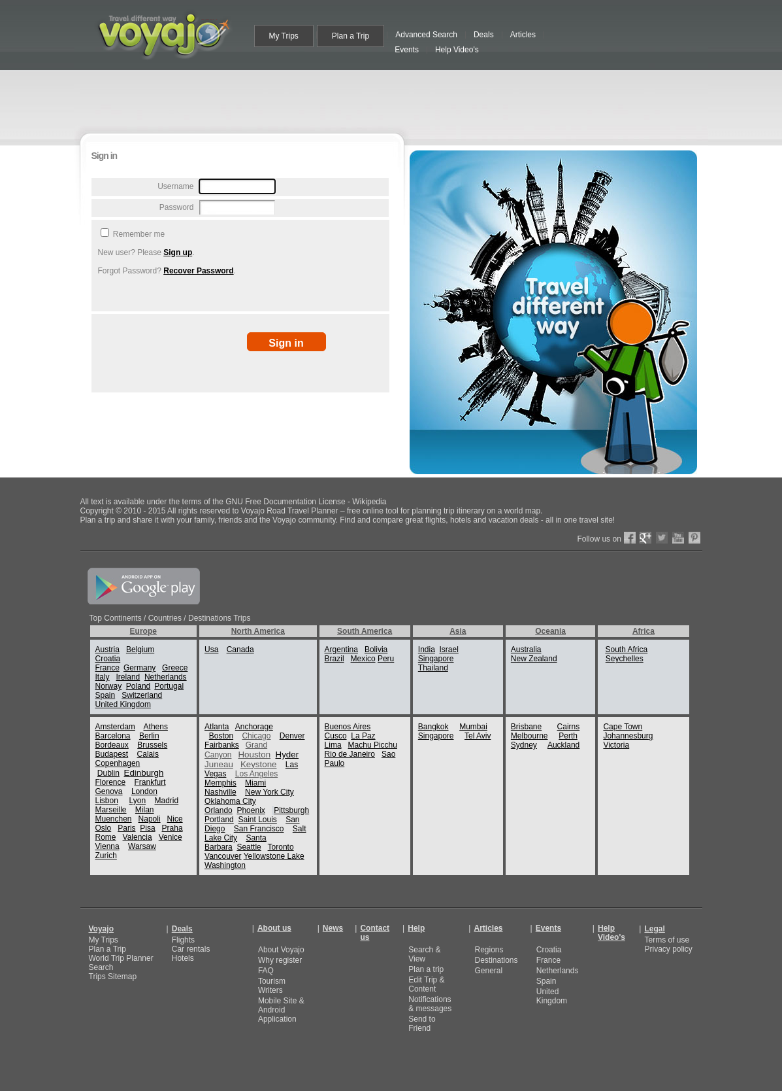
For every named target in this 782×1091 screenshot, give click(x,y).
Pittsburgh (291, 810)
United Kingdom (123, 704)
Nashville (220, 792)
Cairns (568, 726)
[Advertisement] (394, 99)
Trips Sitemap (113, 976)
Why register (280, 960)
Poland (138, 686)
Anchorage (254, 726)
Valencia (137, 837)
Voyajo (101, 928)
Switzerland (142, 695)
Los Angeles (256, 773)
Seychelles (625, 658)
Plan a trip (426, 969)
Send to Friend (421, 1023)
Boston (221, 735)
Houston (254, 754)
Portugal (169, 686)
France (107, 667)
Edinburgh (144, 773)
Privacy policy (668, 949)
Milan (144, 809)
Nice (175, 818)
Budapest (112, 754)
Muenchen (113, 818)
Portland (219, 819)
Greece (174, 667)
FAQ (266, 970)
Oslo (103, 828)
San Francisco (259, 828)
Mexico (363, 658)
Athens (156, 726)
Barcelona (113, 735)
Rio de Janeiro (350, 754)
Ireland (128, 677)
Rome (105, 837)
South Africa (626, 649)
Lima (333, 745)
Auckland (563, 745)
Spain (105, 695)
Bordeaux (112, 745)
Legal (654, 928)
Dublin (108, 773)
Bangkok (433, 726)
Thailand (433, 667)
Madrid (166, 800)
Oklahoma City (230, 801)
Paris (126, 828)
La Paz (363, 735)
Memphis (220, 783)
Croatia (108, 658)
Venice (170, 837)
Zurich (106, 855)
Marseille (111, 809)
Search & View (424, 954)
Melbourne (529, 735)
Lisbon (106, 800)
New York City (269, 792)
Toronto (281, 847)
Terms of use (666, 939)
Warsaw (142, 846)
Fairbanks (221, 745)
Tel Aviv (477, 735)
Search (101, 967)
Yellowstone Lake (274, 856)
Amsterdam (115, 726)
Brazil (334, 658)
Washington (225, 865)
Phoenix (250, 810)
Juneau (218, 764)
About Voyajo (281, 949)
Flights (183, 939)
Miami (255, 783)
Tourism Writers (271, 986)
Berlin (149, 735)
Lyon (137, 800)
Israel (449, 649)
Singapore (436, 658)
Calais (148, 754)
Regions (488, 949)
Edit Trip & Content (426, 984)
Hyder (287, 754)
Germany (139, 667)
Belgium (140, 649)
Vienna (107, 846)
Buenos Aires (348, 726)
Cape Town (622, 726)
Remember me (138, 234)
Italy (102, 677)
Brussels (152, 745)
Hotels (183, 958)
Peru (386, 658)
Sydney (524, 745)
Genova (109, 791)
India (426, 649)
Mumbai (473, 726)
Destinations (495, 960)
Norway (108, 686)
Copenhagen (117, 763)
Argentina (341, 649)
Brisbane (526, 726)
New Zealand (534, 658)
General (488, 970)
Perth (568, 735)
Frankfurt (150, 782)
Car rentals (191, 949)
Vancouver (222, 856)
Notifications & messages (429, 1004)
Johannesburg (628, 735)
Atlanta (216, 726)
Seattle (248, 847)
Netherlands (165, 677)
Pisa (147, 828)
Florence (110, 782)
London (144, 791)
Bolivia (376, 649)
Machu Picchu (372, 745)
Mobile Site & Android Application (281, 1010)
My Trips (103, 939)
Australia (526, 649)
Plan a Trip (107, 949)
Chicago (256, 735)
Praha (172, 828)
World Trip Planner (121, 958)
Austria (107, 649)
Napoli (149, 818)
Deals (182, 928)
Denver (292, 735)
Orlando (218, 810)
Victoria (616, 745)
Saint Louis (257, 819)
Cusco (336, 735)
